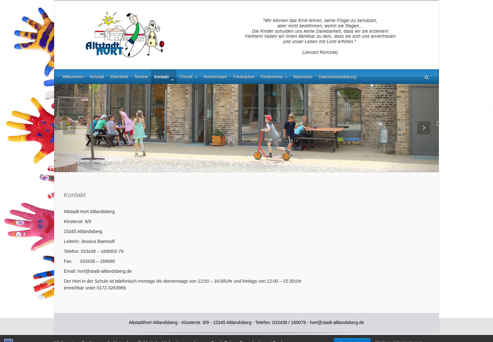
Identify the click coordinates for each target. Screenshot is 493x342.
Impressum (302, 77)
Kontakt (162, 77)
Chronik (187, 77)
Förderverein (272, 77)
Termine (141, 77)
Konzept (97, 77)
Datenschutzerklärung (337, 77)
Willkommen (73, 77)
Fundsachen (244, 77)
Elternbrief (119, 77)
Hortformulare (215, 77)
